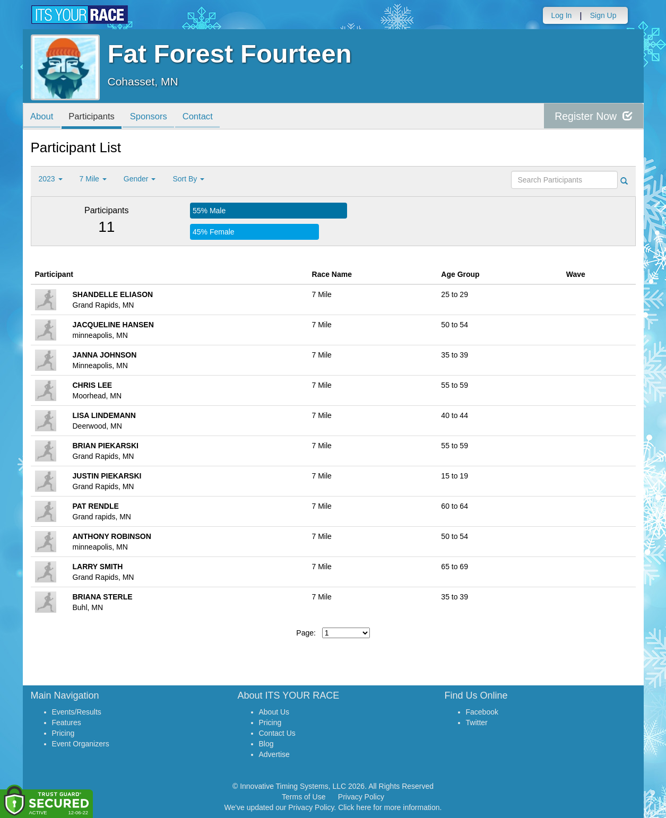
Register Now (592, 116)
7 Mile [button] (93, 179)
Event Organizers (80, 743)
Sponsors (153, 117)
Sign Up (603, 15)
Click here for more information (388, 807)
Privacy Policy (361, 797)
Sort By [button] (188, 179)
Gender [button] (140, 179)
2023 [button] (51, 179)
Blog (266, 743)
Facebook (482, 712)
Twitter (477, 722)
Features (66, 722)
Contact (204, 117)
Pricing (63, 733)
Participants (94, 117)
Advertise (274, 754)
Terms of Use (303, 797)
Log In (561, 15)
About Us (274, 712)
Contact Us (277, 733)
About (43, 117)
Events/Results (76, 712)
